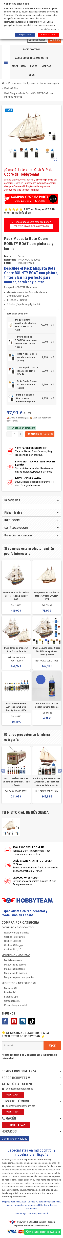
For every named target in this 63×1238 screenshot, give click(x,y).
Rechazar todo (48, 34)
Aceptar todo (24, 34)
